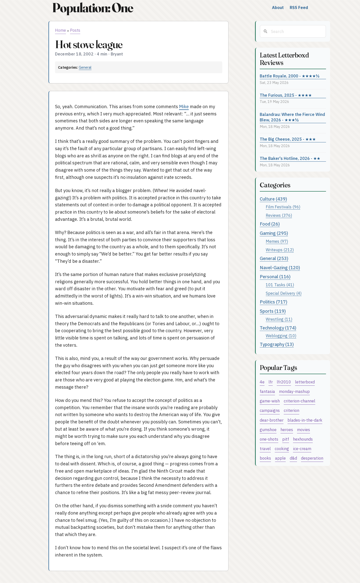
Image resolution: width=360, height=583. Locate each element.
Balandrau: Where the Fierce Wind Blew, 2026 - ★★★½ (292, 117)
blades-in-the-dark (305, 420)
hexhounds (303, 439)
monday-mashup (294, 391)
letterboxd (305, 381)
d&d (293, 458)
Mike (184, 106)
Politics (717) (273, 302)
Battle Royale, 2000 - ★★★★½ (290, 75)
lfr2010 (284, 381)
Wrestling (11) (279, 319)
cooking (282, 448)
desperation (312, 458)
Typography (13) (277, 344)
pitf (285, 439)
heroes (286, 429)
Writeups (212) (280, 249)
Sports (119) (273, 311)
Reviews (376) (279, 215)
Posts (75, 30)
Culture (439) (273, 199)
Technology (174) (278, 328)
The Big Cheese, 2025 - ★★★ (288, 139)
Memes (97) (277, 241)
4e (262, 381)
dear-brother (272, 420)
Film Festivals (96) (283, 206)
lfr (270, 381)
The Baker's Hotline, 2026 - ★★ (290, 158)
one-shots (269, 439)
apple (280, 458)
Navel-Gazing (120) (280, 268)
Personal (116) (275, 277)
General (85, 67)
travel (265, 448)
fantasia (267, 391)
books (265, 458)
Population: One (92, 7)
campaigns (270, 410)
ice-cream (302, 448)
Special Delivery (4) (284, 293)
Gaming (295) (274, 233)
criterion (291, 410)
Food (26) (270, 224)
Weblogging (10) (281, 335)
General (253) (274, 258)
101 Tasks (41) (280, 284)
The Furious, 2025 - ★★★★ (286, 95)
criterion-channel (299, 400)
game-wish (270, 400)
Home (60, 30)
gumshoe (268, 429)
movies (303, 429)
